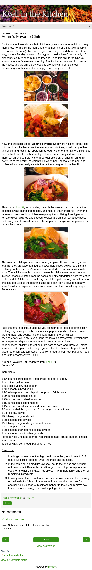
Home (46, 539)
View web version (46, 546)
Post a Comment (13, 519)
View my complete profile (14, 560)
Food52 (19, 207)
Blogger (52, 566)
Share (7, 503)
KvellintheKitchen (14, 555)
